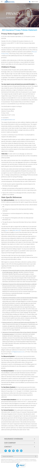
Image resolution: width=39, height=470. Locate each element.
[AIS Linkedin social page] (21, 450)
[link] (21, 465)
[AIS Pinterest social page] (13, 450)
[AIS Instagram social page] (9, 450)
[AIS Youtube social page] (17, 450)
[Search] (19, 456)
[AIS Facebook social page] (6, 450)
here (6, 230)
